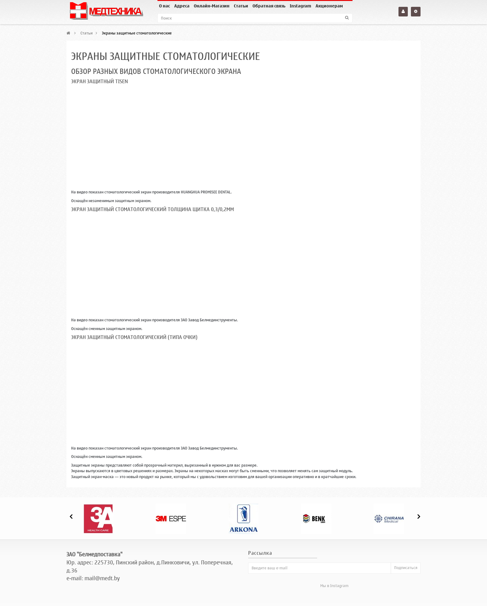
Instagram (300, 6)
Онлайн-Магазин (212, 6)
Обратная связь (269, 6)
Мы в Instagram (334, 585)
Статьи (241, 6)
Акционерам (329, 6)
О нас (164, 6)
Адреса (181, 6)
